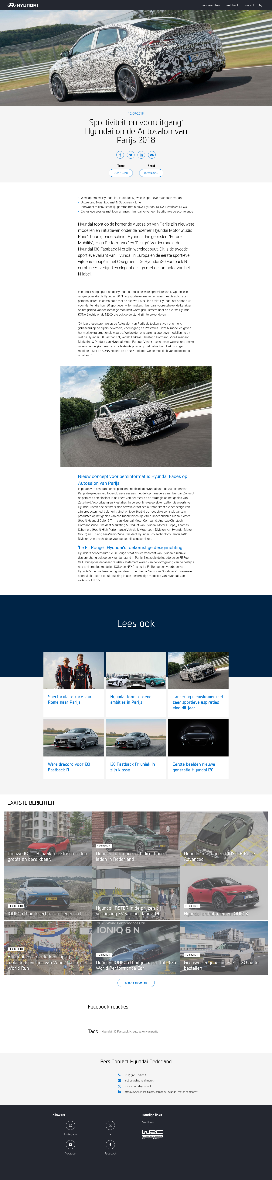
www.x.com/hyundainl (134, 1086)
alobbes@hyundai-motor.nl (137, 1080)
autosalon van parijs (145, 1031)
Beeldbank (232, 5)
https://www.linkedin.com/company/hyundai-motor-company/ (158, 1091)
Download (121, 172)
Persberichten (210, 5)
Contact (249, 5)
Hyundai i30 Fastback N (116, 1031)
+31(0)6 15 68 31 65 (133, 1075)
